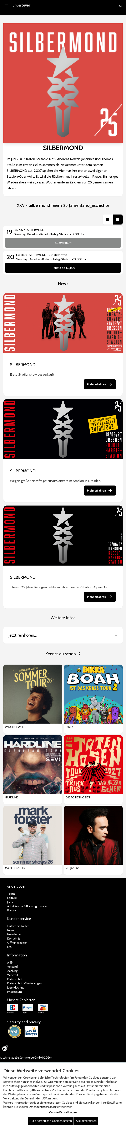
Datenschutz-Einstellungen (24, 983)
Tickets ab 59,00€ (63, 268)
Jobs (10, 902)
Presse (11, 910)
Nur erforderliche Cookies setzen (50, 1121)
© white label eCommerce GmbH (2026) (26, 1057)
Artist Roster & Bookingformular (27, 906)
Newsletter (14, 934)
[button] (108, 220)
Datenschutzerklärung (42, 1107)
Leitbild (12, 898)
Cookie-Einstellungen (63, 1112)
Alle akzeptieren (86, 1121)
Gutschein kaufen (18, 926)
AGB (10, 962)
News (10, 930)
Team (11, 894)
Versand (12, 967)
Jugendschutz (15, 987)
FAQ (9, 947)
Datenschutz (15, 979)
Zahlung (12, 971)
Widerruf (12, 975)
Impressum (14, 992)
